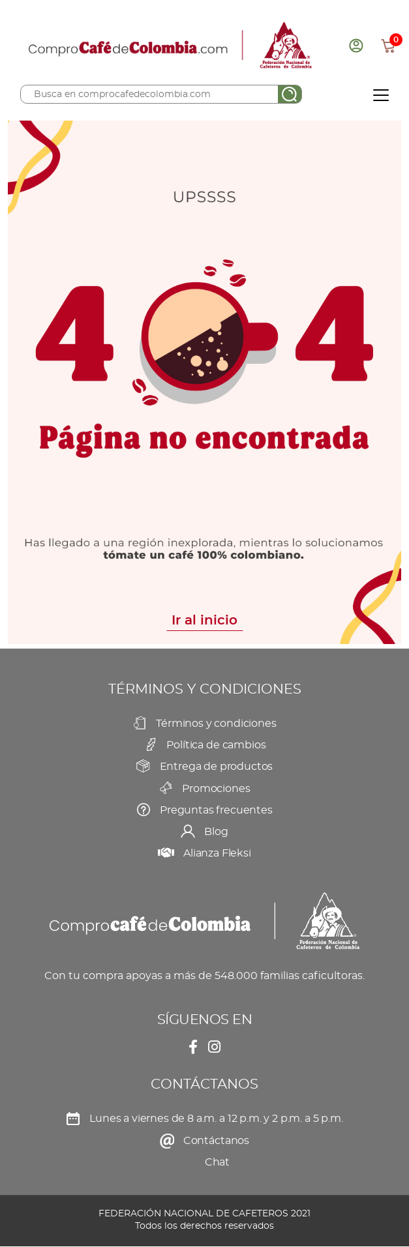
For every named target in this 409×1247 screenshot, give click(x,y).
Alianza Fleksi (217, 853)
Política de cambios (215, 745)
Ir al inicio (204, 620)
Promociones (216, 789)
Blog (216, 832)
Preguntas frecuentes (216, 810)
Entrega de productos (216, 766)
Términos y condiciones (216, 723)
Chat (217, 1162)
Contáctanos (216, 1141)
